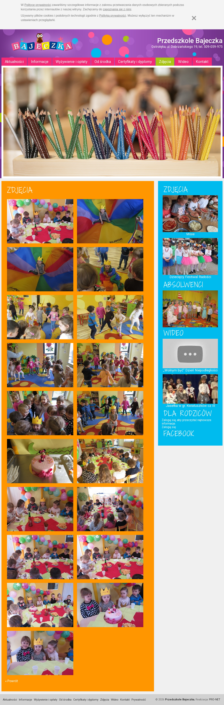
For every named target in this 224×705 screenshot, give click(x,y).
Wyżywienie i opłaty (71, 61)
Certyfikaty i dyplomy (135, 61)
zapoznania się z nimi (117, 9)
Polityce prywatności (37, 4)
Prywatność (139, 699)
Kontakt (202, 61)
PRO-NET (214, 699)
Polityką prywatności (112, 15)
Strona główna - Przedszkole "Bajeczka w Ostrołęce (42, 43)
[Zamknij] (194, 17)
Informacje (39, 61)
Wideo (183, 61)
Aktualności (14, 61)
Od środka (102, 61)
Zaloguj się (169, 427)
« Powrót (11, 681)
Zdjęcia (165, 61)
